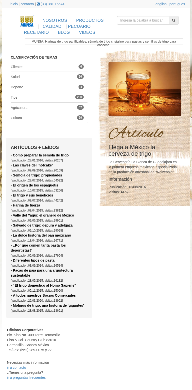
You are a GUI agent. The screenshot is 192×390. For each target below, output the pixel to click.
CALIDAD (52, 26)
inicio (14, 4)
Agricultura (47, 107)
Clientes (47, 66)
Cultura (47, 117)
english (161, 4)
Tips (47, 97)
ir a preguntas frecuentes (26, 377)
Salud (47, 76)
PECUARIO (79, 26)
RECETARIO (36, 32)
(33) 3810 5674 (50, 4)
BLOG (64, 32)
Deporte (47, 87)
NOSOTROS (54, 20)
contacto (27, 4)
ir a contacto (16, 367)
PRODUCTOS (90, 20)
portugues (177, 4)
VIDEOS (87, 32)
